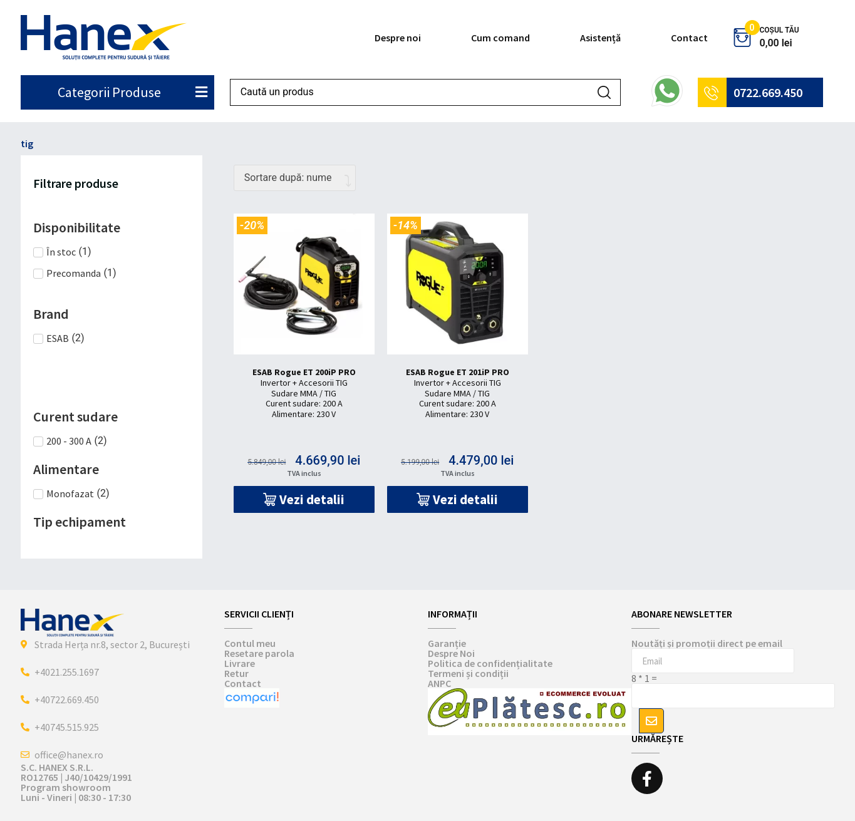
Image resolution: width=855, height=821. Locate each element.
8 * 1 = (644, 678)
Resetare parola (259, 653)
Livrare (239, 663)
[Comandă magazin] (295, 178)
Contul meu (250, 643)
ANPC (439, 683)
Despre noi (398, 37)
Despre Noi (451, 653)
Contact (689, 37)
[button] (304, 499)
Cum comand (500, 37)
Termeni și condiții (468, 673)
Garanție (447, 643)
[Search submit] (604, 92)
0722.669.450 (767, 92)
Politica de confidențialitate (490, 663)
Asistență (600, 37)
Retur (236, 673)
